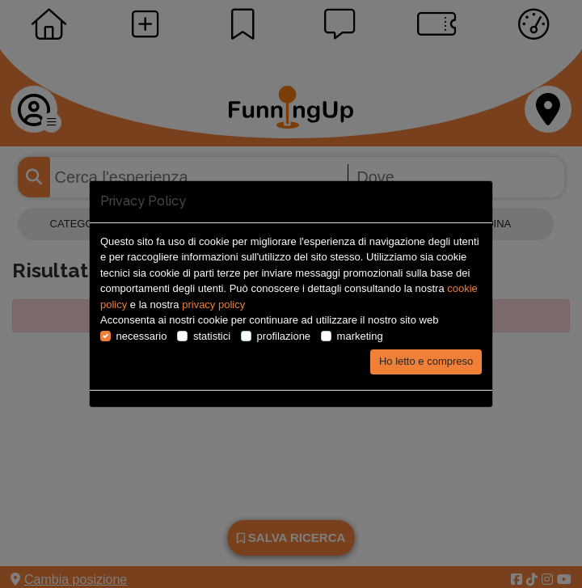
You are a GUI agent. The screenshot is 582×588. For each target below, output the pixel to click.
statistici (211, 336)
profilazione (284, 336)
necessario (141, 336)
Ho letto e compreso (426, 361)
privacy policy (213, 304)
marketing (360, 336)
